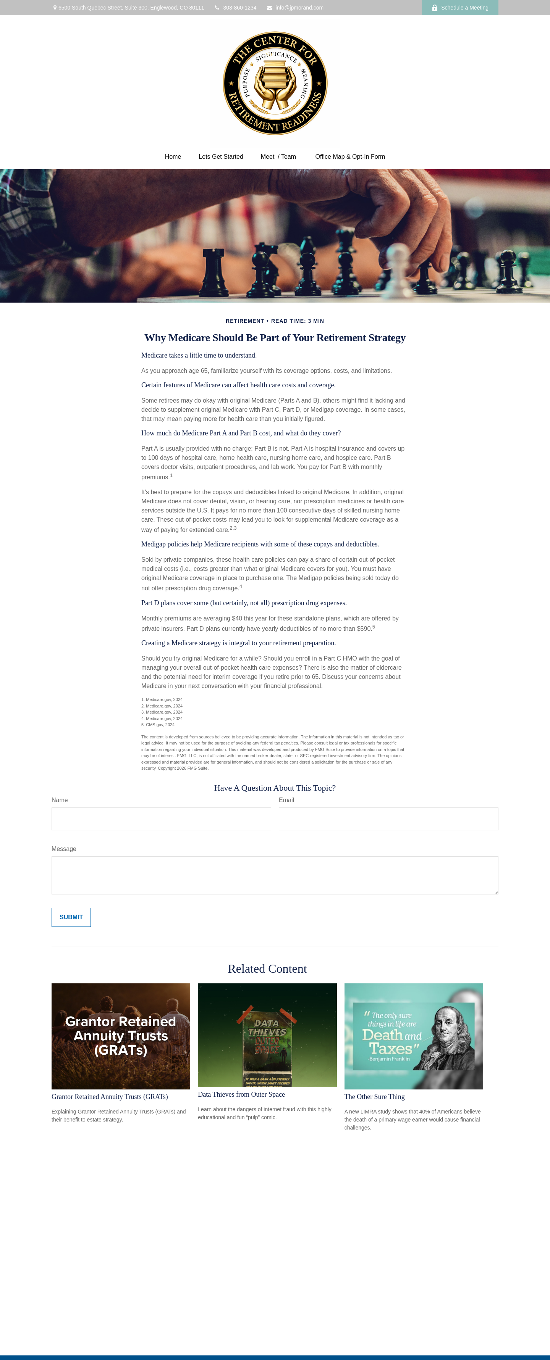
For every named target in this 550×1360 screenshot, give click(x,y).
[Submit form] (71, 917)
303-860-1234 (235, 8)
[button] (173, 156)
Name (60, 800)
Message (64, 849)
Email (286, 800)
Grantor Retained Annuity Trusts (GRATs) (110, 1097)
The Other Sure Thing (375, 1097)
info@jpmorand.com (295, 8)
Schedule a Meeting (460, 8)
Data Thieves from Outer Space (241, 1094)
